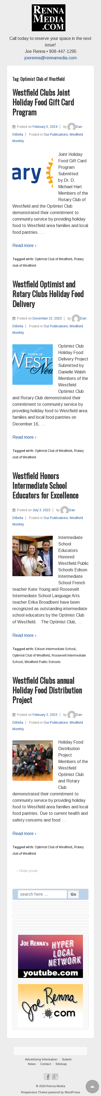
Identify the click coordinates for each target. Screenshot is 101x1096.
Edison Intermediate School (55, 649)
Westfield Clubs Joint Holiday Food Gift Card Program (43, 102)
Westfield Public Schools (42, 662)
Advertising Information (41, 1059)
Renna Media (55, 1086)
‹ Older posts (27, 871)
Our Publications (56, 134)
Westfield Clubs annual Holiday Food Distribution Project (47, 690)
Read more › (24, 245)
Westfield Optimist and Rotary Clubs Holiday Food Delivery (48, 294)
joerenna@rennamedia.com (51, 58)
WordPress (72, 1092)
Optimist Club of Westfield (53, 259)
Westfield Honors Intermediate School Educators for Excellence (45, 485)
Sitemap (61, 1064)
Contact (45, 1064)
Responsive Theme (34, 1092)
